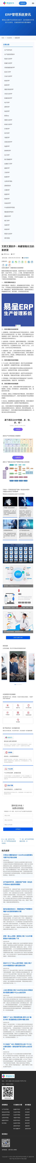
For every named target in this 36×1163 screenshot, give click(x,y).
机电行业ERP (8, 124)
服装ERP (7, 168)
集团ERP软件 (5, 1120)
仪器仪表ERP (8, 142)
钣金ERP (7, 80)
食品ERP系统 (16, 1123)
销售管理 (27, 1114)
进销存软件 (7, 185)
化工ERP (7, 155)
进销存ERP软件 (6, 1114)
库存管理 (27, 1120)
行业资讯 (9, 38)
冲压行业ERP (8, 93)
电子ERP (7, 102)
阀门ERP (7, 220)
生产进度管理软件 (9, 54)
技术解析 (26, 257)
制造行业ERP (8, 58)
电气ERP (7, 133)
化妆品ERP (7, 203)
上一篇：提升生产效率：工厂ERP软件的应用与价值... (9, 841)
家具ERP (7, 85)
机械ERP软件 (16, 1109)
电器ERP (7, 146)
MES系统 (7, 238)
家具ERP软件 (16, 1120)
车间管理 (27, 1112)
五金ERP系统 (16, 1112)
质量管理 (27, 1126)
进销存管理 (28, 1128)
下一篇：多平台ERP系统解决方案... (27, 840)
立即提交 (18, 829)
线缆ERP (7, 194)
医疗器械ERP (8, 159)
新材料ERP (7, 150)
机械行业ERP (8, 63)
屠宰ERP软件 (16, 1126)
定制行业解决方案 (18, 637)
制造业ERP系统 (6, 1112)
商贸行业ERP (8, 233)
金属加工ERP (8, 163)
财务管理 (27, 1123)
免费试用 (23, 3)
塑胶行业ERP (8, 120)
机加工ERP (7, 72)
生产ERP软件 (8, 50)
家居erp (6, 115)
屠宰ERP (7, 107)
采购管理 (27, 1117)
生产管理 (27, 1109)
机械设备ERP (8, 98)
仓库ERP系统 (8, 181)
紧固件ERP (7, 216)
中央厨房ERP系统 (9, 207)
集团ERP (7, 177)
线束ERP (7, 198)
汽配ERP (7, 137)
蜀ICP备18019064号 (15, 1158)
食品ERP (7, 111)
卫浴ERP (7, 172)
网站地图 (24, 1158)
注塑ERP (7, 190)
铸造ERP (7, 229)
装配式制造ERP (8, 89)
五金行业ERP (8, 76)
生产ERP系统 (5, 1109)
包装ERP (7, 225)
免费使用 (18, 429)
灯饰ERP (7, 128)
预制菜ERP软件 (8, 212)
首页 (3, 38)
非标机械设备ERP (9, 67)
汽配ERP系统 (16, 1117)
